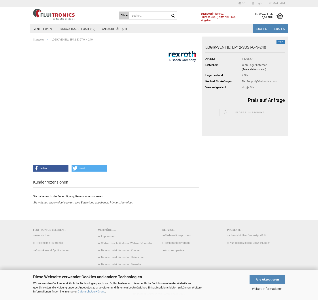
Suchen (261, 29)
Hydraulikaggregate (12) (77, 29)
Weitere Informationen (267, 288)
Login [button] (257, 3)
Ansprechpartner (175, 250)
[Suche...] (124, 15)
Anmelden (126, 202)
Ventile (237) (43, 29)
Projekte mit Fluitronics (49, 242)
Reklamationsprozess (178, 235)
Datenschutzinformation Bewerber (121, 264)
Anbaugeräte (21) (114, 29)
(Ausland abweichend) (254, 69)
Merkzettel (277, 3)
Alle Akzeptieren (267, 279)
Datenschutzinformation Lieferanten (122, 257)
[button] (241, 3)
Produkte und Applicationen (52, 250)
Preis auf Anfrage (266, 100)
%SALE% (279, 29)
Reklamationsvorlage (177, 242)
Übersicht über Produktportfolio (248, 235)
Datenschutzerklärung (91, 291)
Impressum (108, 236)
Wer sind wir (43, 235)
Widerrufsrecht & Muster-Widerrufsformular (126, 243)
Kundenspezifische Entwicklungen (250, 242)
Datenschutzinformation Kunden (120, 250)
